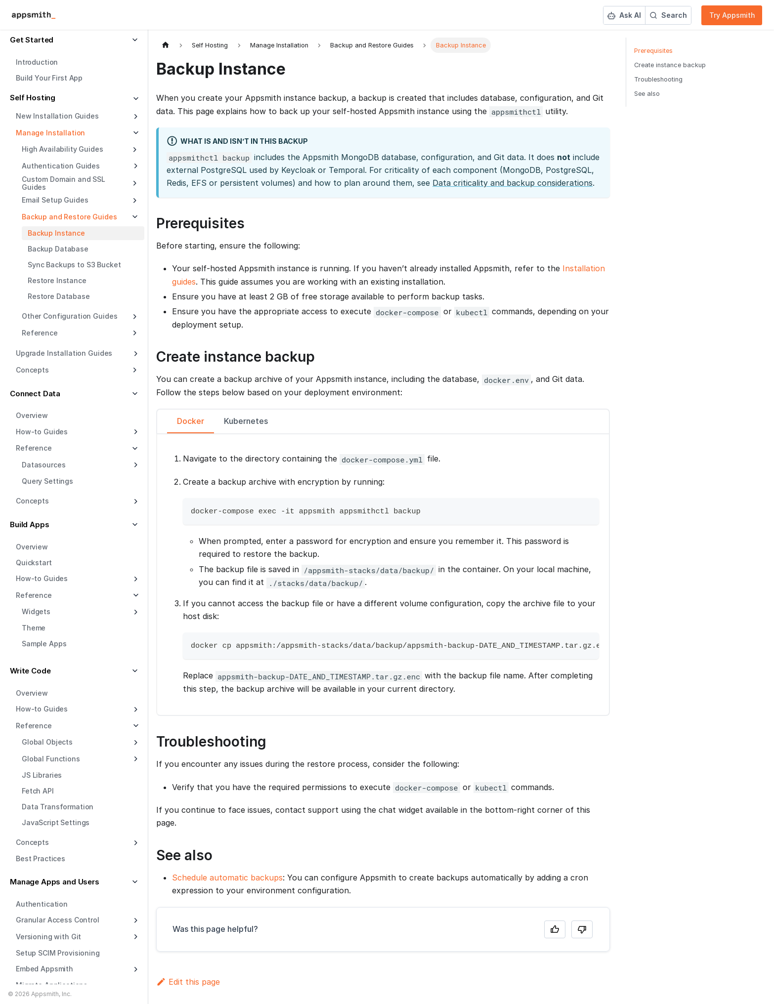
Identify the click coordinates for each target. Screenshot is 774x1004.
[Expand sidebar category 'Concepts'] (134, 501)
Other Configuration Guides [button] (69, 316)
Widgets (36, 611)
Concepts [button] (32, 370)
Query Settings (47, 481)
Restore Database (59, 296)
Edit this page (188, 982)
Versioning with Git (48, 936)
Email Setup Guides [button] (55, 200)
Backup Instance (56, 233)
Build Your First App (49, 78)
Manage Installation (50, 132)
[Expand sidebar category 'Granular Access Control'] (134, 920)
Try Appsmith (732, 15)
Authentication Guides (61, 166)
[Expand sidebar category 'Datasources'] (134, 465)
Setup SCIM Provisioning (58, 953)
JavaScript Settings (55, 822)
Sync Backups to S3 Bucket (74, 264)
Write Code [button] (30, 670)
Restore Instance (57, 280)
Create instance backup (670, 65)
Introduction (37, 62)
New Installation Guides (57, 116)
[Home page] (165, 45)
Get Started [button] (31, 39)
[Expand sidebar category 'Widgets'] (134, 612)
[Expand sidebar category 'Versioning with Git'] (134, 936)
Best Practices (40, 858)
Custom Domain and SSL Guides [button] (63, 183)
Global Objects (47, 742)
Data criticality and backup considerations (512, 183)
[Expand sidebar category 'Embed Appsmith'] (134, 969)
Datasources (43, 464)
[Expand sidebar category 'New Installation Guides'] (134, 116)
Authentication (42, 904)
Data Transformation (57, 806)
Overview (32, 415)
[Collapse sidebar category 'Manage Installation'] (134, 133)
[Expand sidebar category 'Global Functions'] (134, 759)
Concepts (32, 501)
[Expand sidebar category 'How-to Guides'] (134, 431)
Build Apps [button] (29, 524)
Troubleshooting (658, 79)
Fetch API (38, 791)
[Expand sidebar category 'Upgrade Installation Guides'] (134, 353)
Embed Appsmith (44, 968)
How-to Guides (42, 431)
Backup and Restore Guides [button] (69, 216)
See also (647, 93)
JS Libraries (42, 775)
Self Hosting (32, 97)
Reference (34, 595)
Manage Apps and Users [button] (54, 881)
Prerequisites (653, 50)
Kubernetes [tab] (246, 421)
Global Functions (51, 758)
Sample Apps (44, 643)
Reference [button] (40, 333)
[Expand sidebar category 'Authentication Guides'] (134, 166)
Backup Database (58, 249)
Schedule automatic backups (227, 877)
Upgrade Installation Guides (64, 353)
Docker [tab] (190, 421)
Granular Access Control (57, 920)
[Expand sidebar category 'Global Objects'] (134, 742)
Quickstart (34, 562)
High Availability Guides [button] (62, 149)
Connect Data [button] (35, 393)
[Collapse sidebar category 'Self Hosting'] (134, 99)
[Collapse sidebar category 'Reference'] (134, 595)
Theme (33, 628)
